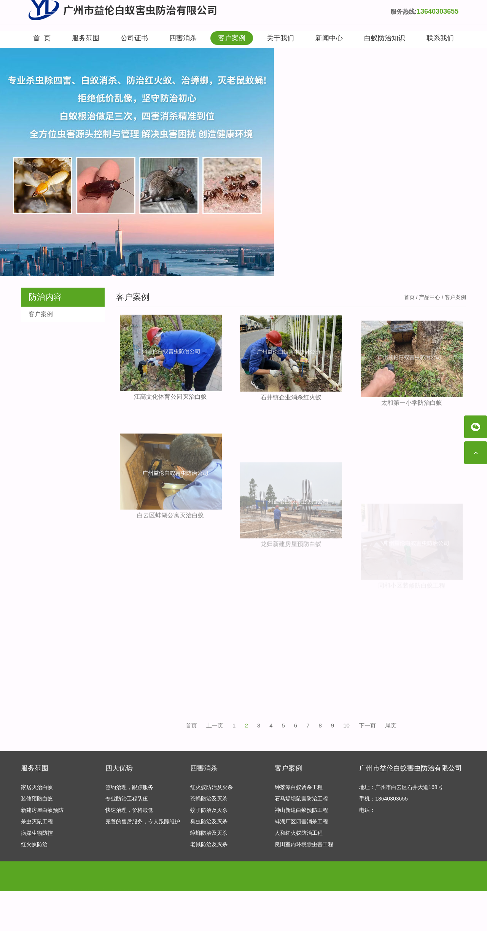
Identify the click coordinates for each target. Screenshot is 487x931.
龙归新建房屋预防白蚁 (291, 588)
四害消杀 (183, 38)
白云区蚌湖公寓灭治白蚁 (170, 547)
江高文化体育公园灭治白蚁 (170, 397)
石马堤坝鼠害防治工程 (301, 799)
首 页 (42, 38)
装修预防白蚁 (37, 799)
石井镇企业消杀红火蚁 (291, 403)
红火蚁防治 (34, 845)
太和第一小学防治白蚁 (411, 418)
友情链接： (34, 881)
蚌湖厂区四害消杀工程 (301, 822)
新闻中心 (329, 38)
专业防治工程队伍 (126, 799)
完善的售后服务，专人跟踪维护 (142, 822)
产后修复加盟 (65, 881)
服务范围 (85, 38)
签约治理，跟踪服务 (129, 788)
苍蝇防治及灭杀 (209, 799)
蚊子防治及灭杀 (209, 810)
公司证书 (134, 38)
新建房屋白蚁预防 (42, 810)
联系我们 (440, 38)
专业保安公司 (100, 881)
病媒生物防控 (37, 833)
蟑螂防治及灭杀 (209, 833)
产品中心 (429, 297)
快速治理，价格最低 (129, 810)
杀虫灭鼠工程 (37, 822)
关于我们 (280, 38)
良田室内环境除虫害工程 (304, 845)
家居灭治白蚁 (37, 788)
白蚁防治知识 (384, 38)
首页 (409, 297)
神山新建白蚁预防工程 (301, 810)
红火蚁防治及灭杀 (211, 788)
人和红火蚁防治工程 (299, 833)
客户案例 (231, 38)
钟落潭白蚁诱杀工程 (299, 788)
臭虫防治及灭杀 (209, 822)
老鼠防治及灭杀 (209, 845)
